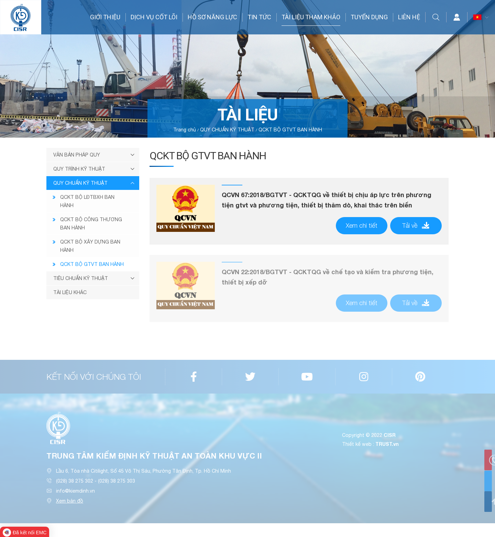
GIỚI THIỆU (105, 17)
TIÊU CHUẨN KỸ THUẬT (80, 278)
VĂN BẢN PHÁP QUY (76, 155)
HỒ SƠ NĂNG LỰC (212, 17)
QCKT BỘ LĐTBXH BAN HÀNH (87, 201)
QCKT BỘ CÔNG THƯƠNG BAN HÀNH (91, 223)
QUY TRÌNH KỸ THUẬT (79, 169)
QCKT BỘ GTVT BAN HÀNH (290, 129)
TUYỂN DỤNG (369, 17)
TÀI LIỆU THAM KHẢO (311, 17)
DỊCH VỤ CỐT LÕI (154, 17)
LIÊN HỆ (409, 17)
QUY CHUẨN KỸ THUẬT (227, 129)
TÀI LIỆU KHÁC (70, 292)
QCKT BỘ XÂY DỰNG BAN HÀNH (90, 246)
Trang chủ (184, 129)
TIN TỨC (259, 17)
